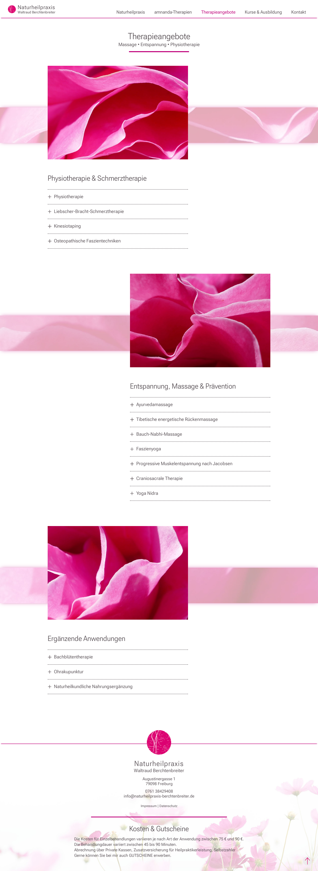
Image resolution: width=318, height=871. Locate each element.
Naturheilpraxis (130, 12)
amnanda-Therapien (173, 12)
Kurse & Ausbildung (263, 12)
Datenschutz (168, 806)
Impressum (149, 806)
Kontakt (298, 12)
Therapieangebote (218, 12)
